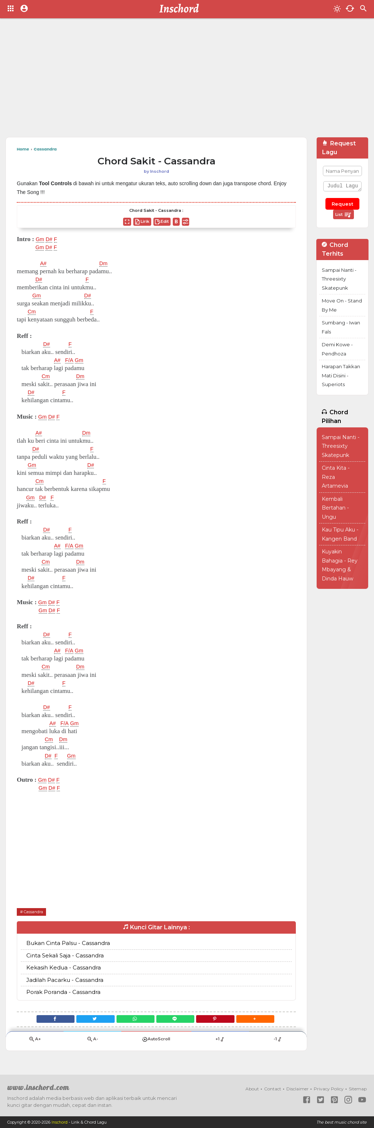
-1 (278, 1042)
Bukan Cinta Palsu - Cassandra (68, 943)
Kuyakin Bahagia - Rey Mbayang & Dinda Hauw (340, 565)
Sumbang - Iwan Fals (341, 327)
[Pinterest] (221, 1020)
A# (44, 263)
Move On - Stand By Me (342, 305)
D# (51, 239)
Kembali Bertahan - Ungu (335, 508)
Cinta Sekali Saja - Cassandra (65, 955)
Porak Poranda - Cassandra (63, 992)
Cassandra (35, 911)
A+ (34, 1042)
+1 (220, 1042)
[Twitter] (90, 1020)
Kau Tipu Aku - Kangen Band (340, 534)
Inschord (60, 1122)
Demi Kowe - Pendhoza (337, 349)
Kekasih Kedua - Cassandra (63, 967)
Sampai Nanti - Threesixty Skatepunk (339, 279)
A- (92, 1042)
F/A (71, 360)
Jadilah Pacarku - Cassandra (64, 979)
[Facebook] (46, 1020)
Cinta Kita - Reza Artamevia (336, 477)
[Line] (177, 1020)
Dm (105, 263)
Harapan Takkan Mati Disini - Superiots (341, 375)
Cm (32, 311)
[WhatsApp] (133, 1020)
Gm (41, 239)
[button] (265, 1020)
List (343, 215)
